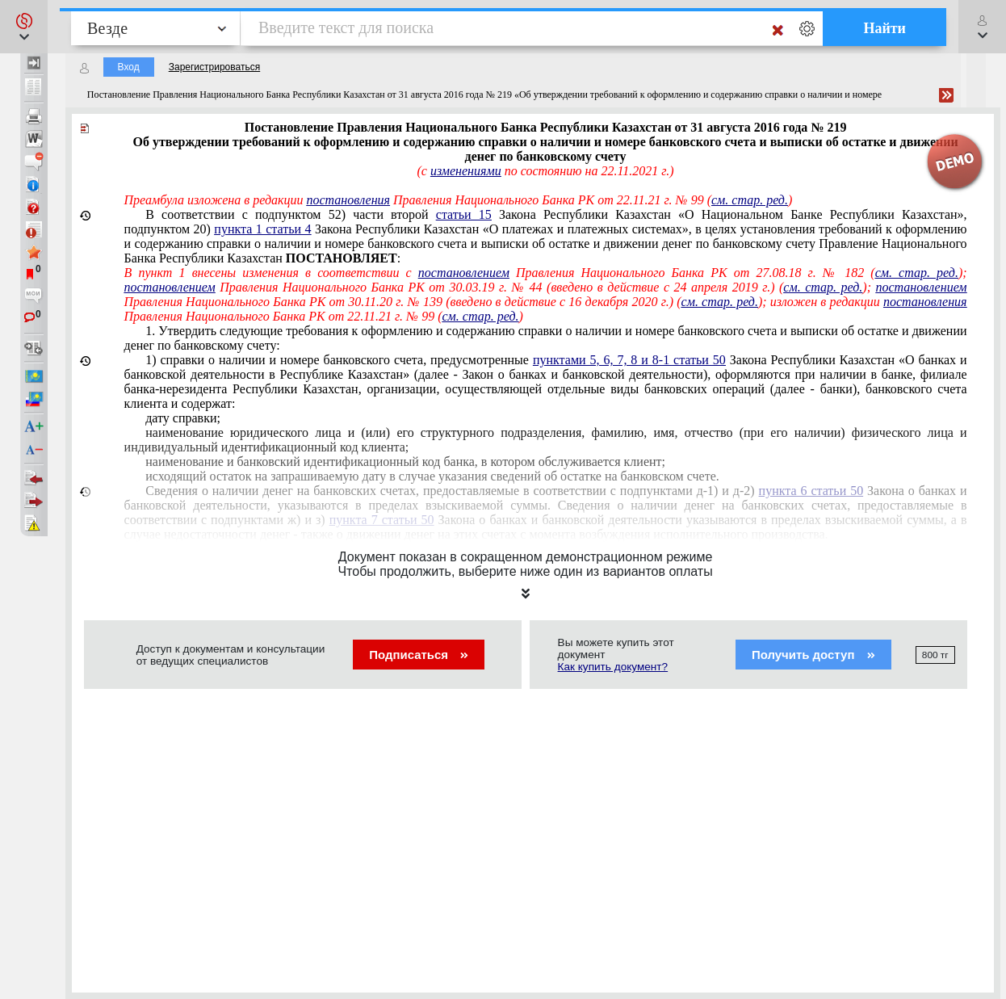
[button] (24, 26)
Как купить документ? (613, 667)
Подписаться (418, 654)
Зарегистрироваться (214, 67)
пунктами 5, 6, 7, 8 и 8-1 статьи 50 (629, 360)
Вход (129, 67)
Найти (884, 28)
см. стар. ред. (749, 200)
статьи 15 (464, 214)
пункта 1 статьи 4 (262, 229)
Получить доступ (813, 654)
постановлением (463, 272)
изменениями (465, 171)
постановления (348, 200)
